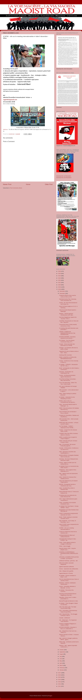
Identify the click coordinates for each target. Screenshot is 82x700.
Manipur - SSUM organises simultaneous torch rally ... (66, 314)
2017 (59, 672)
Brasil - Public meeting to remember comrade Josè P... (68, 517)
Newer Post (7, 184)
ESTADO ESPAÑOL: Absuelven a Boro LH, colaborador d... (68, 628)
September (63, 652)
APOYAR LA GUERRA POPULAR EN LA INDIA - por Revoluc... (69, 557)
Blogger (50, 695)
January (62, 670)
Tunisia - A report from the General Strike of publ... (68, 430)
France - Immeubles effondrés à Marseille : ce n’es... (67, 587)
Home (28, 184)
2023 (59, 278)
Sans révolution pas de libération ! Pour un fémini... (68, 412)
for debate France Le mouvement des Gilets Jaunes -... (68, 467)
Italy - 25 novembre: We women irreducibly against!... (67, 445)
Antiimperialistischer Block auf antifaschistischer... (67, 536)
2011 (59, 686)
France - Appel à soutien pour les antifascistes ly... (67, 463)
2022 (59, 280)
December (62, 291)
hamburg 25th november (65, 355)
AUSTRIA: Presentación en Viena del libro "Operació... (68, 321)
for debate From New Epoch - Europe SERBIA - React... (68, 507)
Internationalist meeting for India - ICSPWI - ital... (67, 539)
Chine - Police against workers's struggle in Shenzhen (67, 543)
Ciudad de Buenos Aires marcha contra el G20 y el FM (67, 296)
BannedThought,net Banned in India (68, 601)
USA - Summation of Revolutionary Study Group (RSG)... (68, 611)
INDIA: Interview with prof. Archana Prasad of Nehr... (68, 441)
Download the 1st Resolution (63, 176)
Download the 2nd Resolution (63, 177)
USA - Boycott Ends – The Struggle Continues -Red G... (68, 614)
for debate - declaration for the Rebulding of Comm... (67, 398)
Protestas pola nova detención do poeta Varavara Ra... (67, 496)
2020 (59, 284)
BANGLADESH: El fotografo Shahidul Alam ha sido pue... (68, 456)
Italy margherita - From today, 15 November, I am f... (67, 521)
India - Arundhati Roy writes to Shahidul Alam (67, 488)
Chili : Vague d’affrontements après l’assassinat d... (68, 499)
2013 (59, 681)
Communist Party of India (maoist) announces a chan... (68, 325)
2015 (59, 677)
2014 (59, 679)
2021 (59, 282)
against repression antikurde (66, 566)
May (61, 661)
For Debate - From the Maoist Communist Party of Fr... (66, 341)
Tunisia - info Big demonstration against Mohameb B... (67, 376)
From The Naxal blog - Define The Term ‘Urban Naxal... (68, 383)
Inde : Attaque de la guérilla (66, 571)
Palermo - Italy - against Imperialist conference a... (68, 646)
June (61, 658)
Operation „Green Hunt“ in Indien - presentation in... (68, 598)
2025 (59, 273)
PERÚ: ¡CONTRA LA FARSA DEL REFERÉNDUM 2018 (68, 358)
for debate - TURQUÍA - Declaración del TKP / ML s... (68, 365)
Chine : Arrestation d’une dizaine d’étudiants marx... (67, 503)
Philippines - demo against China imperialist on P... (67, 470)
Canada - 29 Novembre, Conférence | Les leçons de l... (68, 448)
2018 (59, 289)
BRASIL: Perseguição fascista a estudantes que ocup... (67, 485)
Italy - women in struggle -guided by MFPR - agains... (68, 639)
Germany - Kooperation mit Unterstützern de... (66, 372)
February (62, 667)
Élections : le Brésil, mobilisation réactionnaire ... (67, 583)
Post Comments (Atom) (16, 188)
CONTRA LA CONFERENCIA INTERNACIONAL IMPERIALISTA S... (68, 553)
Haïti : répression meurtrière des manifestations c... (67, 452)
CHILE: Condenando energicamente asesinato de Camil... (68, 514)
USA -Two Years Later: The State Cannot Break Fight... (67, 607)
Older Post (49, 184)
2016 (59, 675)
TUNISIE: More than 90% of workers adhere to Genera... (68, 434)
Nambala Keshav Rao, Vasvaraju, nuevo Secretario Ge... (68, 299)
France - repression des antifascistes (68, 568)
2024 (59, 275)
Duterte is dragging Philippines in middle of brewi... (67, 624)
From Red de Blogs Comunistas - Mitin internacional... (67, 379)
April (61, 663)
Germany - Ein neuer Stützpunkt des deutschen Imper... (68, 459)
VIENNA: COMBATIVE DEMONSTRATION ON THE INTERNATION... (67, 333)
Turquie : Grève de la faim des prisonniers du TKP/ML (67, 344)
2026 (59, 271)
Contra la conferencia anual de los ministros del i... (68, 532)
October (62, 649)
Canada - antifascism (64, 617)
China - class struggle (64, 546)
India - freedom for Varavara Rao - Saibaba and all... (68, 477)
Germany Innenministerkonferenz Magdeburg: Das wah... (67, 594)
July (61, 656)
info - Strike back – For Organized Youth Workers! (68, 620)
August (61, 654)
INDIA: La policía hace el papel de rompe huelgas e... (68, 438)
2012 (59, 684)
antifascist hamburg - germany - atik (68, 560)
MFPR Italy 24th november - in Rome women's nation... (68, 423)
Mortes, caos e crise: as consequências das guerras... (67, 401)
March (61, 665)
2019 (59, 287)
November (62, 293)
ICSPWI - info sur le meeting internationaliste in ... (66, 528)
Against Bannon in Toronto (66, 573)
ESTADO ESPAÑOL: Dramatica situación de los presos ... (67, 337)
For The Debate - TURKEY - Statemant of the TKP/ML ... (67, 427)
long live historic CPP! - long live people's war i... (67, 549)
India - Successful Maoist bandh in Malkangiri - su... (68, 405)
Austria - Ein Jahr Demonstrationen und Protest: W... (68, 303)
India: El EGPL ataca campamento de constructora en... (68, 525)
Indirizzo (5, 129)
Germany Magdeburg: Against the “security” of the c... (68, 318)
